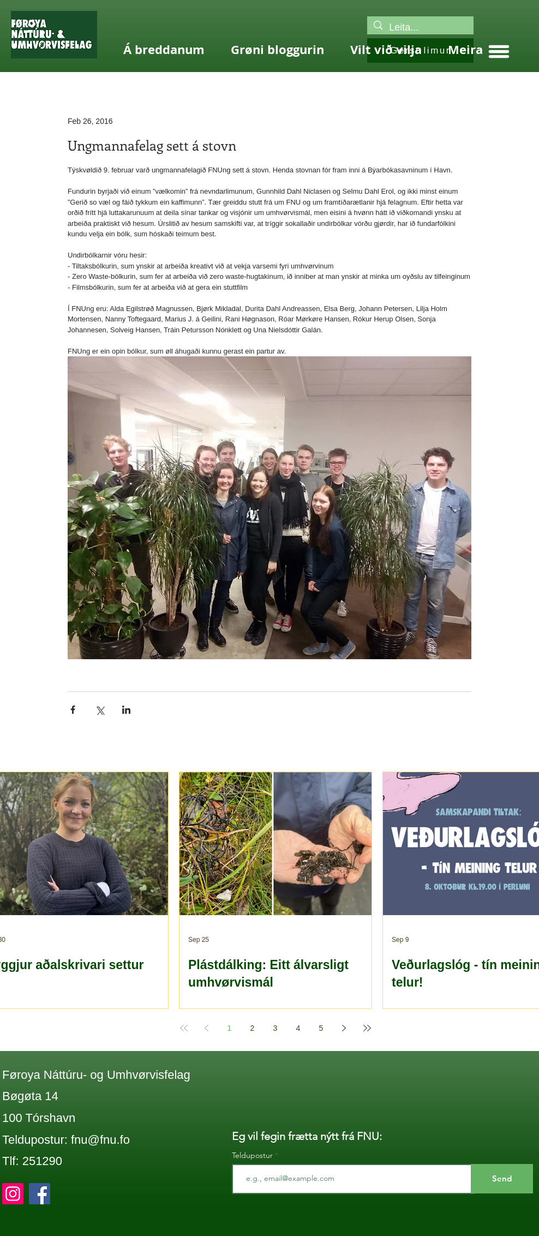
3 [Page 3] (275, 1028)
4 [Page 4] (298, 1028)
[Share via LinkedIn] (126, 709)
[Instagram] (12, 1193)
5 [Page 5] (321, 1028)
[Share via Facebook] (73, 709)
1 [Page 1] (229, 1028)
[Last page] (367, 1028)
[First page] (184, 1028)
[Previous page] (207, 1028)
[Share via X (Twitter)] (99, 709)
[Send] (502, 1178)
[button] (499, 51)
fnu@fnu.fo (100, 1140)
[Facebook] (39, 1193)
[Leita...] (420, 27)
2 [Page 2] (252, 1028)
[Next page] (344, 1028)
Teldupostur (252, 1155)
